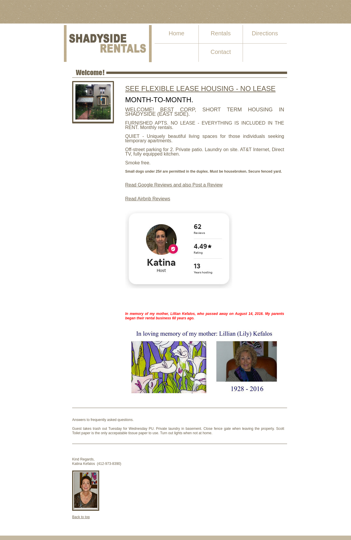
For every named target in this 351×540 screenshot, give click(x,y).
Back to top (81, 517)
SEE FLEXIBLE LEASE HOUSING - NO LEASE (200, 89)
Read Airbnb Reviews (147, 198)
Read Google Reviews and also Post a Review (174, 184)
